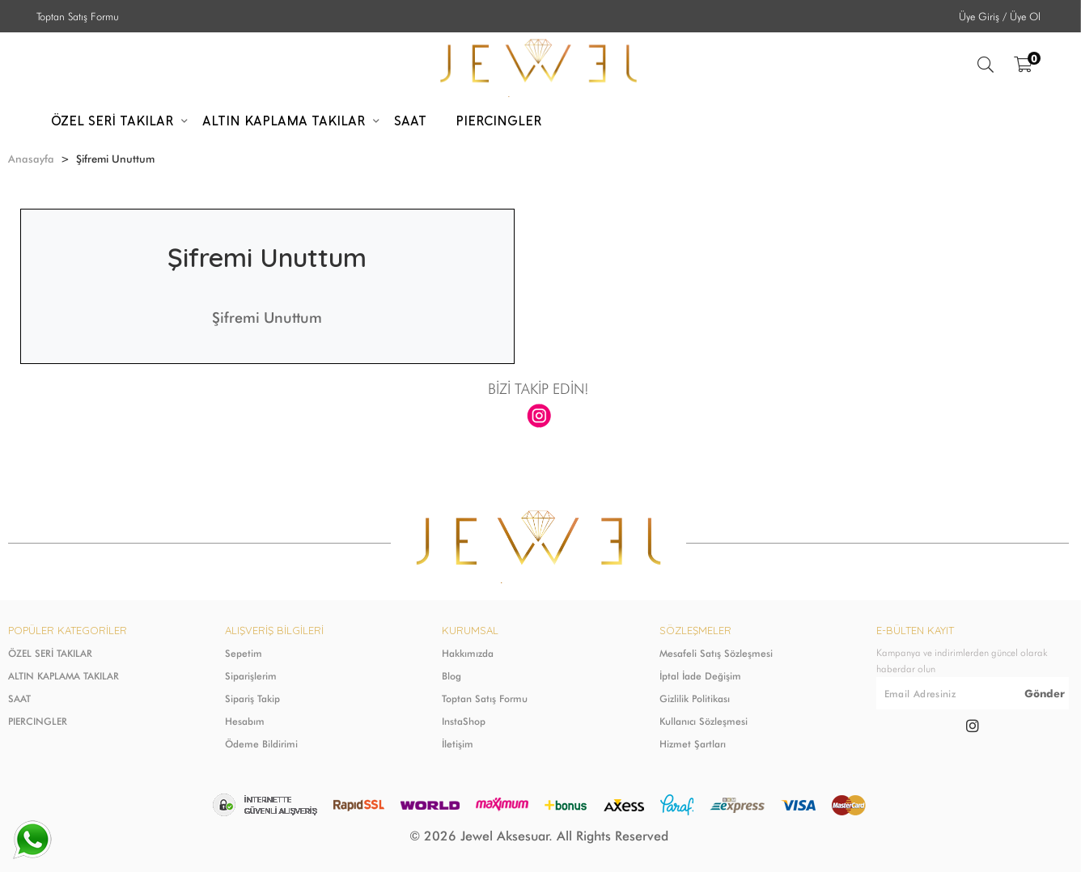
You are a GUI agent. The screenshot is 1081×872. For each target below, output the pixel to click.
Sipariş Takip (252, 698)
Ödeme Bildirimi (261, 744)
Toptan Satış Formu (77, 16)
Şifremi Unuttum (267, 317)
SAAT (19, 698)
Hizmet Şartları (692, 744)
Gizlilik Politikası (694, 698)
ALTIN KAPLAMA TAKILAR (63, 676)
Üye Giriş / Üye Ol (1000, 16)
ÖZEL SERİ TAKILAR (50, 653)
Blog (451, 676)
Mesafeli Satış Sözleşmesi (716, 653)
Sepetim (243, 653)
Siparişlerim (251, 676)
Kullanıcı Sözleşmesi (703, 721)
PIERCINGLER (37, 721)
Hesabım (245, 721)
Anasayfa (31, 158)
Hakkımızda (468, 653)
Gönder (1044, 693)
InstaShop (463, 721)
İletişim (457, 744)
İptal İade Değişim (700, 676)
